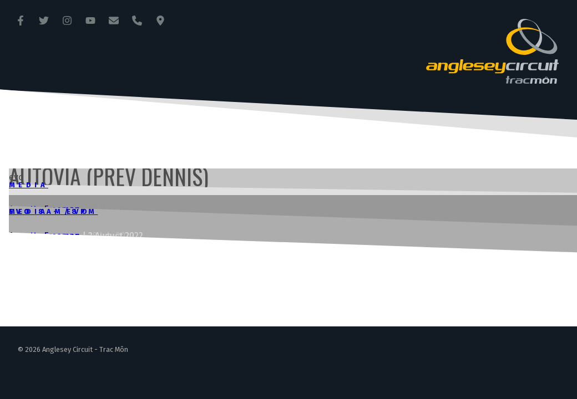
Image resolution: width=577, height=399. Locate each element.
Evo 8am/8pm (53, 211)
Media (28, 185)
